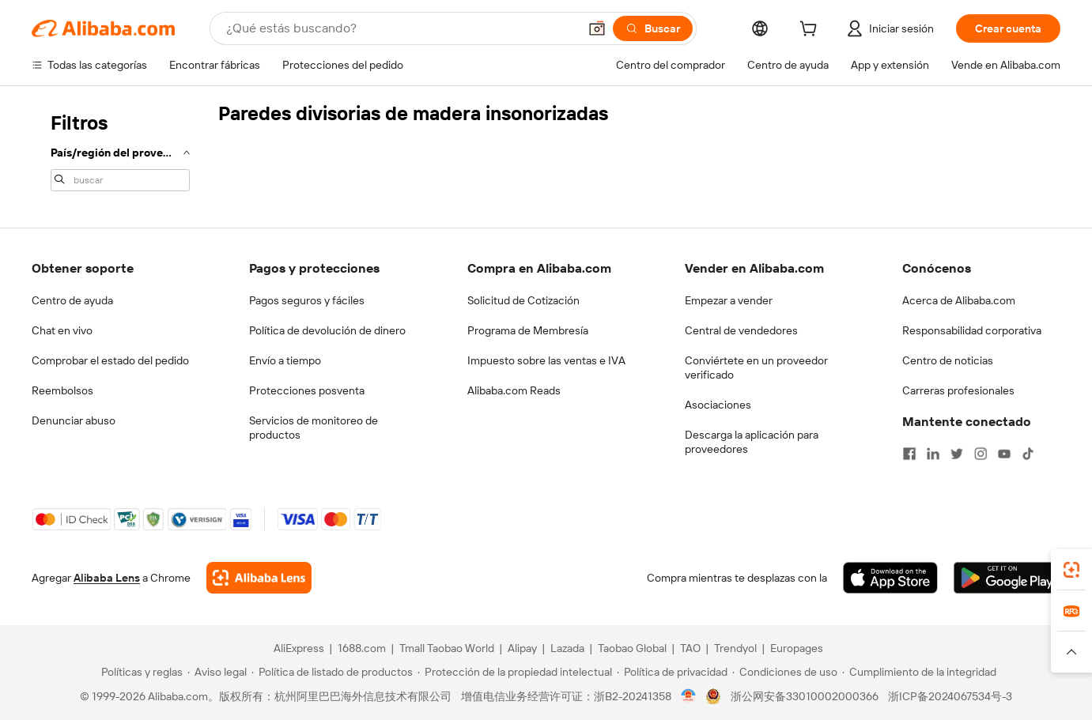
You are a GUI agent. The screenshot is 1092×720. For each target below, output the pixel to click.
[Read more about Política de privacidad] (672, 672)
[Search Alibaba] (400, 28)
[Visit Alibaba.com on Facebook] (909, 454)
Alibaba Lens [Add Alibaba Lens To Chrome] (107, 577)
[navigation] (120, 150)
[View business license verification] (688, 696)
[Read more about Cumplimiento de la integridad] (919, 672)
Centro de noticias (947, 360)
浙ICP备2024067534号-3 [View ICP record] (950, 696)
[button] (597, 28)
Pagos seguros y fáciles (307, 300)
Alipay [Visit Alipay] (522, 648)
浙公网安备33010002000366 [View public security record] (805, 696)
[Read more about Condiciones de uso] (784, 672)
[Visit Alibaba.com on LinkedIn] (933, 454)
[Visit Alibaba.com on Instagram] (980, 454)
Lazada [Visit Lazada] (567, 648)
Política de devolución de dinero (327, 330)
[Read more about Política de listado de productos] (332, 672)
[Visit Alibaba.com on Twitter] (957, 454)
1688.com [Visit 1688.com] (362, 648)
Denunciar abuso (73, 420)
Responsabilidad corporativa (971, 330)
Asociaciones (718, 404)
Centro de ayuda (72, 300)
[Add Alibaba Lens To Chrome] (259, 578)
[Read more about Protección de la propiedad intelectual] (515, 672)
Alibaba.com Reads (514, 390)
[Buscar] (653, 28)
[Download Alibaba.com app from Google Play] (1007, 578)
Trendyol (735, 648)
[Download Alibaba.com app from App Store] (890, 578)
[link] (1071, 569)
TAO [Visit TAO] (690, 648)
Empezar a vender (729, 300)
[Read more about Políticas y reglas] (139, 672)
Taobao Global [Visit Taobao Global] (632, 648)
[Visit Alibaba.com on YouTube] (1004, 454)
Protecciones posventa (307, 390)
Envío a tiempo (285, 360)
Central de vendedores (741, 330)
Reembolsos (62, 390)
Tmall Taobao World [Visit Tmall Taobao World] (446, 648)
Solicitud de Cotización (523, 300)
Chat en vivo (62, 330)
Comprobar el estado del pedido (110, 360)
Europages (796, 648)
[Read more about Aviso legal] (217, 672)
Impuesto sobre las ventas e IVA (546, 360)
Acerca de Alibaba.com (958, 300)
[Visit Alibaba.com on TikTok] (1028, 454)
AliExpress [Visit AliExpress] (299, 648)
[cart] (811, 31)
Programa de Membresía (527, 330)
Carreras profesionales (958, 390)
